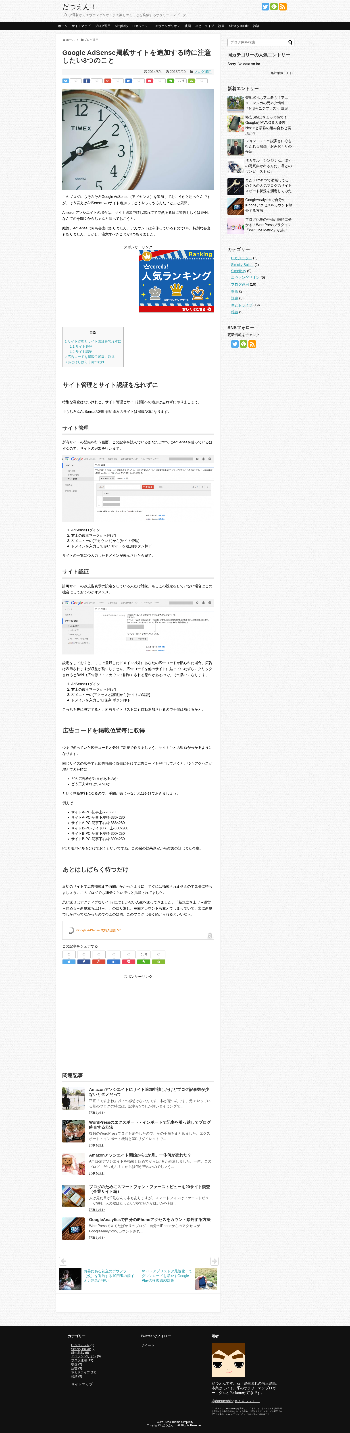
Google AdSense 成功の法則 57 (98, 930)
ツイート (148, 1345)
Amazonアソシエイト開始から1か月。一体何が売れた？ (140, 1155)
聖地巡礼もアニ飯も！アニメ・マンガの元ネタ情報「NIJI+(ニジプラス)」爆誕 (266, 103)
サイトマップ (81, 26)
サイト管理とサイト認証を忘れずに (93, 341)
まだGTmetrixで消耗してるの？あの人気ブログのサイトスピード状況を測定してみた (268, 185)
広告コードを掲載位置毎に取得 (90, 357)
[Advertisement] (99, 281)
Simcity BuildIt (239, 26)
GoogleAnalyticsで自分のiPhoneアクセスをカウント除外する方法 (149, 1219)
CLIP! (181, 81)
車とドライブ (204, 26)
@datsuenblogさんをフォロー (236, 1401)
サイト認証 (81, 351)
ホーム (62, 26)
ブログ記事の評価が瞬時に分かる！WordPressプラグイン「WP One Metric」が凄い (268, 225)
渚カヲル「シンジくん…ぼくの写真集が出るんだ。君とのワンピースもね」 (268, 166)
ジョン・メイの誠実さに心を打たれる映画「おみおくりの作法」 (268, 146)
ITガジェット (141, 26)
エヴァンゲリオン (167, 26)
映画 (188, 26)
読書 (221, 26)
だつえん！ (79, 7)
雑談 (256, 26)
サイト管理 (81, 346)
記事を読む (97, 1113)
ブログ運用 (102, 26)
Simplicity (121, 26)
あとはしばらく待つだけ (84, 362)
